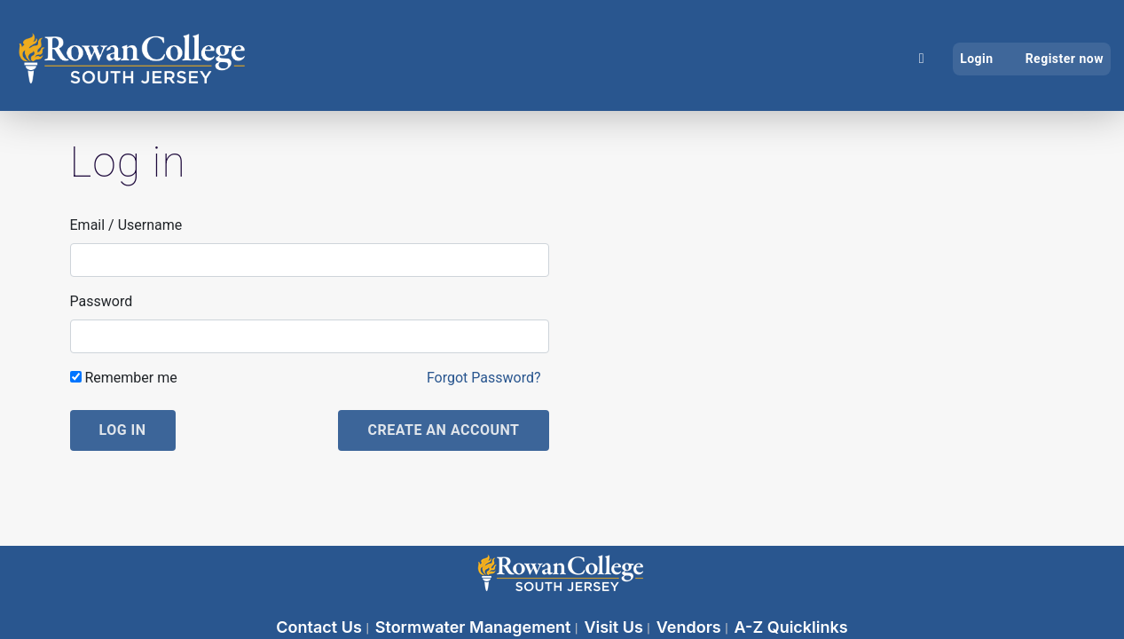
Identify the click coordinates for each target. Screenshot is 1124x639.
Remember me (123, 377)
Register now (1065, 58)
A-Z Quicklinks (791, 627)
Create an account (443, 430)
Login (977, 58)
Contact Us (320, 627)
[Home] (921, 58)
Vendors (690, 627)
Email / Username (126, 225)
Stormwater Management (475, 627)
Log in (122, 430)
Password (101, 301)
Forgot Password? (484, 377)
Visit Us (615, 627)
